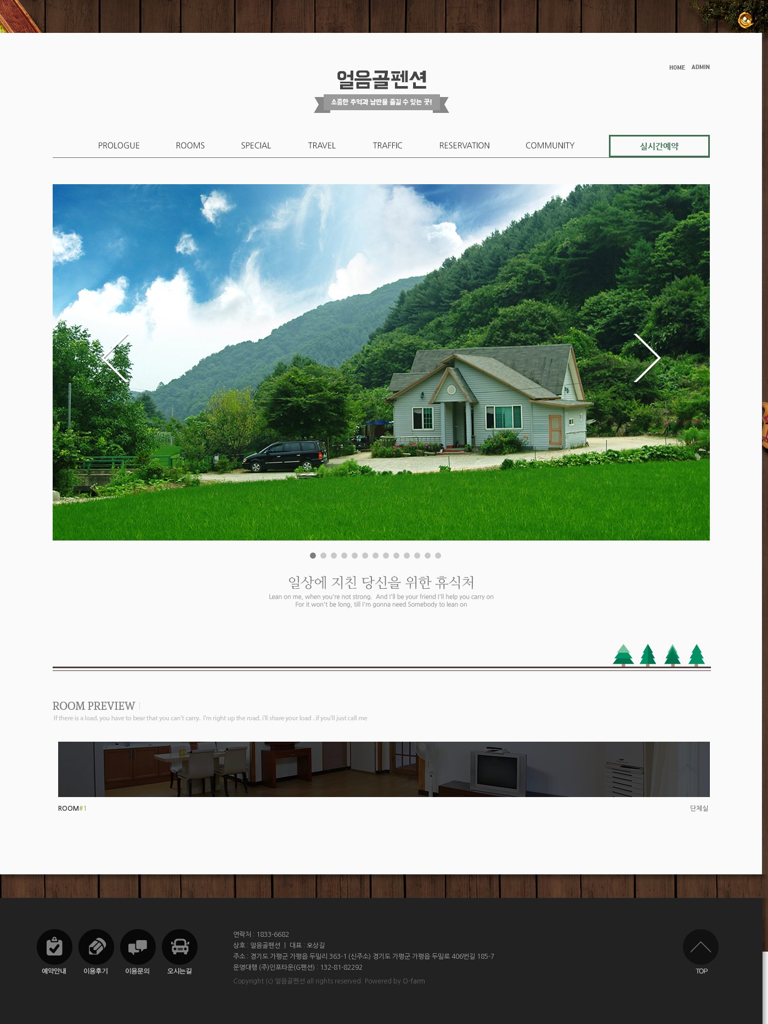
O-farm (414, 981)
